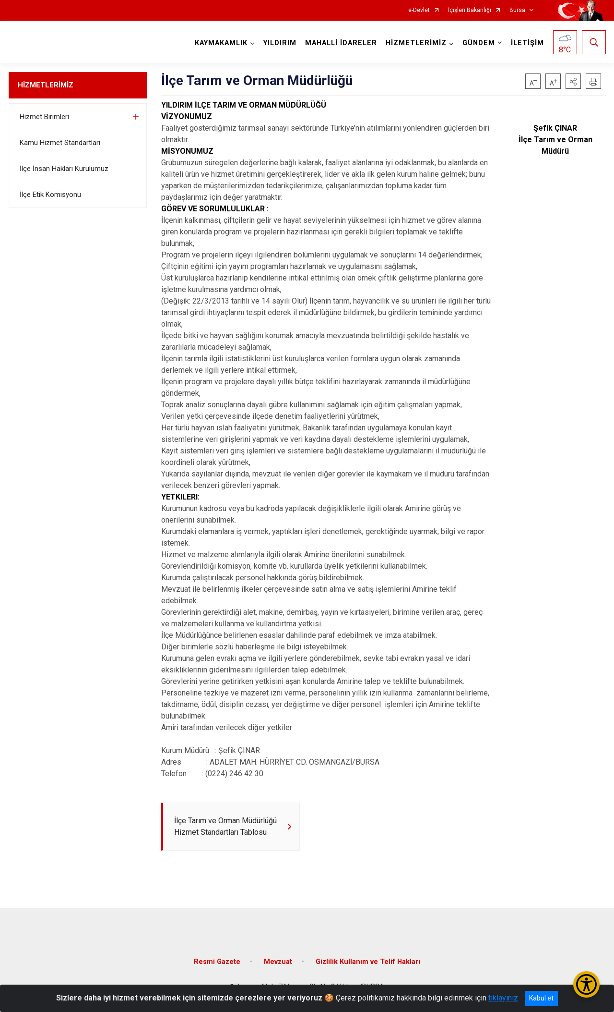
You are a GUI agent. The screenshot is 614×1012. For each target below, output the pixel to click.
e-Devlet (419, 10)
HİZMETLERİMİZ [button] (416, 43)
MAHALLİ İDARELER (341, 43)
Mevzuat (278, 962)
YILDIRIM (279, 43)
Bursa (517, 10)
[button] (573, 81)
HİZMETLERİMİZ (45, 85)
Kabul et (541, 998)
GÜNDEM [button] (478, 43)
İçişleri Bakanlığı (469, 10)
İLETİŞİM (527, 43)
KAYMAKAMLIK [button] (221, 43)
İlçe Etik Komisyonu (50, 194)
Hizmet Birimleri (44, 116)
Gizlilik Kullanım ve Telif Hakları (368, 962)
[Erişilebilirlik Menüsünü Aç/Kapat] (586, 984)
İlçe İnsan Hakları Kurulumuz (64, 168)
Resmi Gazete (217, 962)
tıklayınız (503, 997)
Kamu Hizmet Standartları (60, 142)
